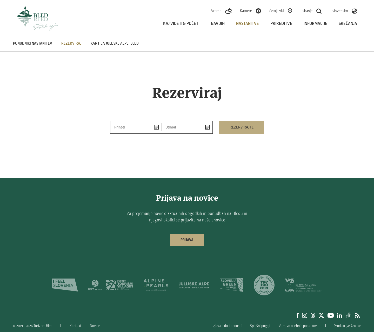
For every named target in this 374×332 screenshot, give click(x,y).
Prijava (187, 240)
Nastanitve (247, 23)
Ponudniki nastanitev (32, 43)
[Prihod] (136, 127)
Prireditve (281, 23)
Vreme (216, 11)
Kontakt (75, 326)
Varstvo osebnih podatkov (298, 326)
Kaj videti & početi (181, 23)
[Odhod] (186, 127)
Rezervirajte (242, 127)
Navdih (218, 23)
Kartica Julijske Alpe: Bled (115, 43)
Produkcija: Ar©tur (347, 326)
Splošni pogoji (260, 326)
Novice (95, 326)
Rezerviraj (71, 43)
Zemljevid (276, 11)
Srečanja (348, 23)
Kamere (246, 11)
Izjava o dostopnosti (227, 326)
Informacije (315, 23)
